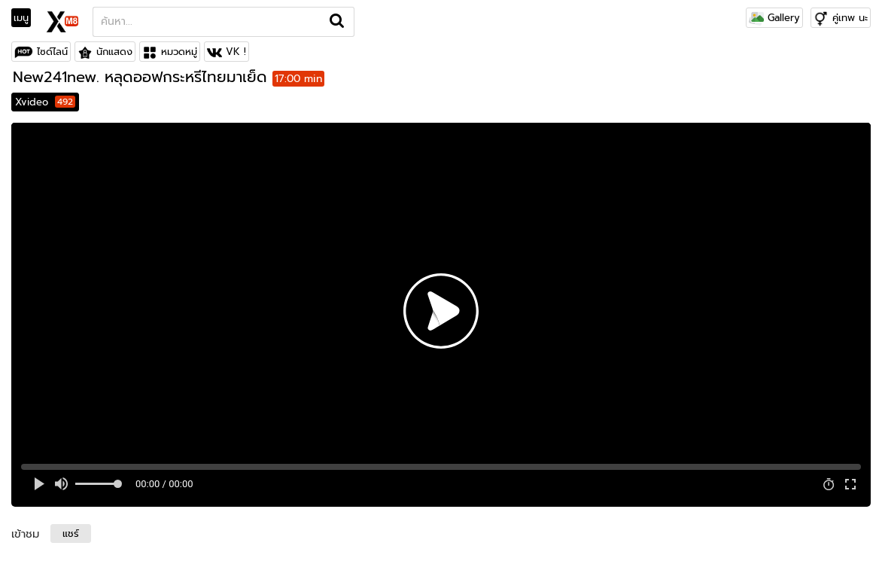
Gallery (774, 18)
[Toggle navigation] (26, 18)
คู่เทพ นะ (850, 18)
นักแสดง (114, 51)
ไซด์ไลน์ (52, 51)
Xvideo (45, 102)
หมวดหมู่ (179, 51)
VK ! (236, 51)
